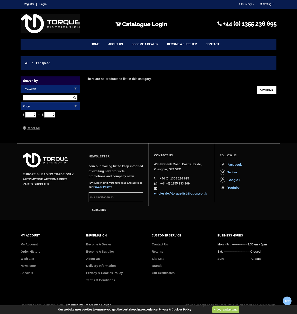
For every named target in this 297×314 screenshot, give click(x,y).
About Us (93, 259)
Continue (266, 89)
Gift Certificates (163, 273)
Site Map (158, 259)
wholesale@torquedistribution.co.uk (180, 193)
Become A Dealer (98, 244)
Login (43, 4)
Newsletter (28, 265)
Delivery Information (101, 265)
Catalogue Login (141, 24)
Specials (27, 273)
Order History (30, 251)
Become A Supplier (100, 251)
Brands (157, 265)
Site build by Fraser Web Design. (88, 305)
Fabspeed (43, 63)
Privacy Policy (101, 186)
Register (29, 4)
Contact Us (160, 244)
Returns (157, 251)
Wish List (27, 259)
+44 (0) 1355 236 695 (246, 24)
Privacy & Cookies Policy (104, 273)
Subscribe (99, 209)
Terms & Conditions (100, 280)
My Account (29, 244)
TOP (287, 300)
